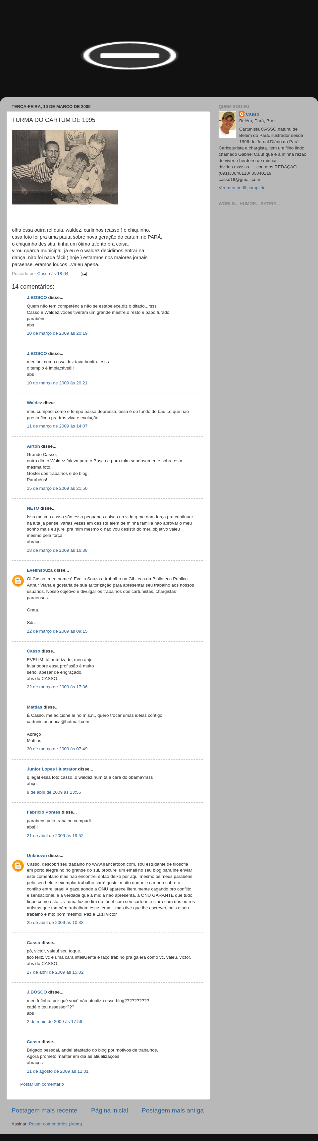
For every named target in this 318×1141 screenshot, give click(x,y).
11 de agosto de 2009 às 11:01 (57, 1071)
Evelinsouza (40, 570)
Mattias (34, 707)
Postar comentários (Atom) (55, 1123)
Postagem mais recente (44, 1110)
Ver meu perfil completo (242, 187)
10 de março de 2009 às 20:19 (57, 333)
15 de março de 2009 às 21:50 (57, 488)
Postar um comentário (42, 1084)
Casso (33, 651)
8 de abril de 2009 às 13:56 (54, 792)
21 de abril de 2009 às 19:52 (55, 835)
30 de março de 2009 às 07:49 (57, 748)
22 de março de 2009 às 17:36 (57, 686)
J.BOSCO (37, 297)
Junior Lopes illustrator (52, 769)
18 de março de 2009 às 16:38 (57, 550)
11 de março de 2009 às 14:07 (57, 426)
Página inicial (109, 1110)
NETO (33, 508)
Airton (33, 446)
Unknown (37, 855)
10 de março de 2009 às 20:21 (57, 382)
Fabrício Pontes (43, 812)
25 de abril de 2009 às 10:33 (55, 922)
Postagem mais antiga (173, 1110)
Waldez (34, 402)
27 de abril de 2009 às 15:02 (55, 972)
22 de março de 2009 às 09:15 (57, 631)
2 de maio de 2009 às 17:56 (54, 1021)
